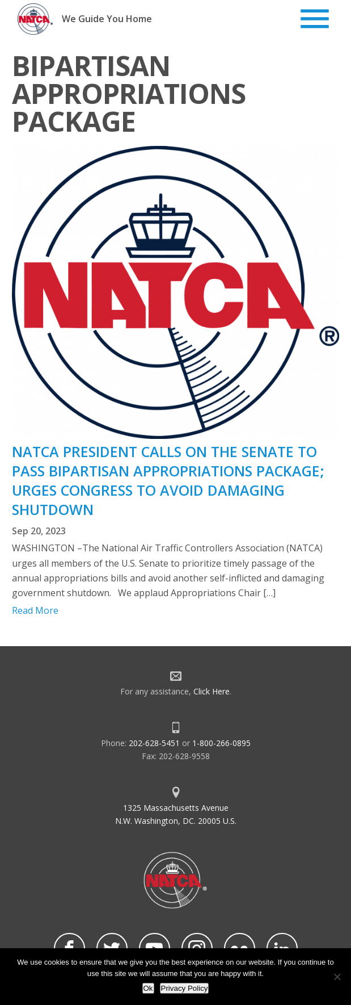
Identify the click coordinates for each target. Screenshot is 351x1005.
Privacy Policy (184, 988)
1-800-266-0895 (221, 743)
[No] (336, 976)
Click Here (211, 691)
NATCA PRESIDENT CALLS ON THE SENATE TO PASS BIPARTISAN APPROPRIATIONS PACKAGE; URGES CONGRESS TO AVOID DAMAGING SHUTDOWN (168, 480)
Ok (148, 988)
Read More (35, 610)
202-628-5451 (154, 743)
